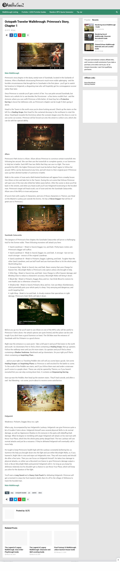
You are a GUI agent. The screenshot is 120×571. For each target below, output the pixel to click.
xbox (40, 493)
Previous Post (8, 561)
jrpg (14, 30)
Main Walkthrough (12, 73)
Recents (95, 20)
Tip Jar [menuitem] (79, 12)
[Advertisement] (100, 106)
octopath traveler (20, 493)
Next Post (74, 561)
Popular (87, 20)
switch (34, 493)
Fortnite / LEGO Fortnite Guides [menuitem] (34, 12)
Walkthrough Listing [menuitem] (10, 12)
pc (29, 493)
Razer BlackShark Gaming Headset (89, 83)
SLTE (8, 30)
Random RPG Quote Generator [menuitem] (61, 12)
